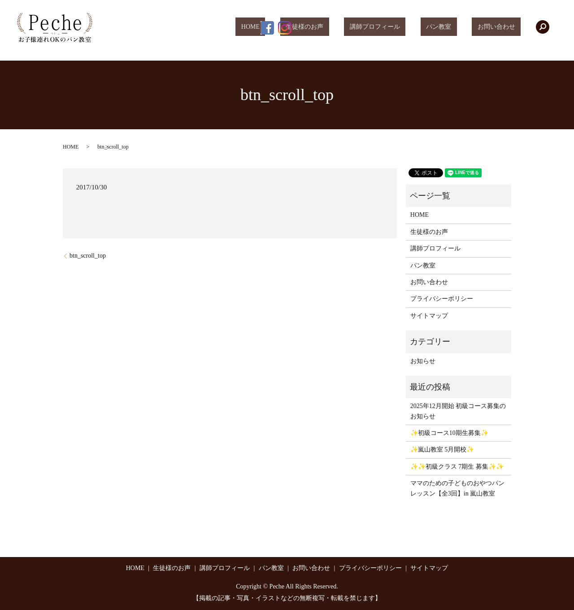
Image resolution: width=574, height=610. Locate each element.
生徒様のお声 (343, 27)
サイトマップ (429, 315)
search (542, 27)
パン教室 (455, 27)
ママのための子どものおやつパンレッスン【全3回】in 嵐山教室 (457, 488)
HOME (300, 27)
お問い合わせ (502, 27)
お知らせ (422, 361)
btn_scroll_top (88, 255)
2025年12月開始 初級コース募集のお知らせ (458, 411)
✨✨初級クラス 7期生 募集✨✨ (457, 466)
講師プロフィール (403, 27)
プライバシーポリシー (441, 298)
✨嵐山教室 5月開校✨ (442, 449)
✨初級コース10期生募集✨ (449, 433)
